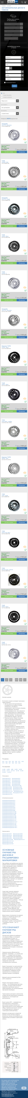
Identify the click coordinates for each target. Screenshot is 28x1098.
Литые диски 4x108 (7, 787)
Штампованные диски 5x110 (9, 819)
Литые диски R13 (6, 778)
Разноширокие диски (11, 82)
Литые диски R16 (16, 780)
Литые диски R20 (16, 782)
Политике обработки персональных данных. (7, 1095)
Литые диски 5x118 (18, 791)
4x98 (12, 769)
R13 (6, 761)
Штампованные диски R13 (8, 800)
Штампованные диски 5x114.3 (9, 821)
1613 (16, 679)
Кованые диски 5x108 (7, 839)
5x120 (21, 770)
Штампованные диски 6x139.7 (9, 827)
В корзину (22, 152)
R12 (3, 761)
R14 (10, 761)
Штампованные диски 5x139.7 (9, 826)
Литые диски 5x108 (17, 788)
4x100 (3, 769)
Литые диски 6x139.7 (7, 794)
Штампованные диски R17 (8, 806)
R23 (16, 762)
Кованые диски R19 (7, 835)
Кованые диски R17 (7, 833)
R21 (10, 762)
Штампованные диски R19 (8, 809)
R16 (16, 761)
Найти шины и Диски (11, 38)
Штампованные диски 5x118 (9, 823)
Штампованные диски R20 (8, 810)
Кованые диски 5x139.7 (8, 843)
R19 (3, 762)
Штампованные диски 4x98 (9, 814)
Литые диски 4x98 (17, 787)
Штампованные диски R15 (8, 803)
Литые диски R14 (16, 778)
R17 (19, 761)
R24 (19, 762)
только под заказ (6, 95)
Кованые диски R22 (17, 836)
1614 (20, 679)
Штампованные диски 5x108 (9, 817)
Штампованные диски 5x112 (9, 820)
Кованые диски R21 (7, 836)
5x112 (8, 770)
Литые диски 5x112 (17, 789)
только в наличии (6, 97)
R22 (13, 762)
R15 (13, 761)
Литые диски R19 (6, 782)
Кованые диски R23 (7, 838)
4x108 (8, 769)
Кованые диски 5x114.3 (8, 841)
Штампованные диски (7, 798)
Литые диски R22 (16, 784)
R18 (23, 761)
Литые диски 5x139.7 (18, 792)
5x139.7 (4, 772)
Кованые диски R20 (17, 835)
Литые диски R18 (16, 781)
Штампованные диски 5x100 (9, 816)
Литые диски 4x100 (16, 785)
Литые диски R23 (6, 785)
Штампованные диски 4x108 (9, 813)
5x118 (17, 770)
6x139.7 (9, 772)
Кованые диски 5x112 (19, 839)
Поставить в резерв (9, 151)
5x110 (3, 770)
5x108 (20, 769)
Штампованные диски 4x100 (9, 811)
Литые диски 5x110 (7, 789)
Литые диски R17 (6, 781)
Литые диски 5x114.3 (7, 791)
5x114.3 (13, 770)
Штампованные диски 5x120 (9, 824)
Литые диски (5, 776)
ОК (24, 1088)
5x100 (16, 769)
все (3, 93)
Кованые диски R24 (17, 838)
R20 (6, 762)
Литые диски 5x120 (7, 792)
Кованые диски (6, 831)
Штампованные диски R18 (8, 807)
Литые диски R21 (6, 784)
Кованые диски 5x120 (7, 842)
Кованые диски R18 (17, 833)
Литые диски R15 (6, 780)
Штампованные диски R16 (8, 804)
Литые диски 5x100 (7, 788)
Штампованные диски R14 (8, 802)
